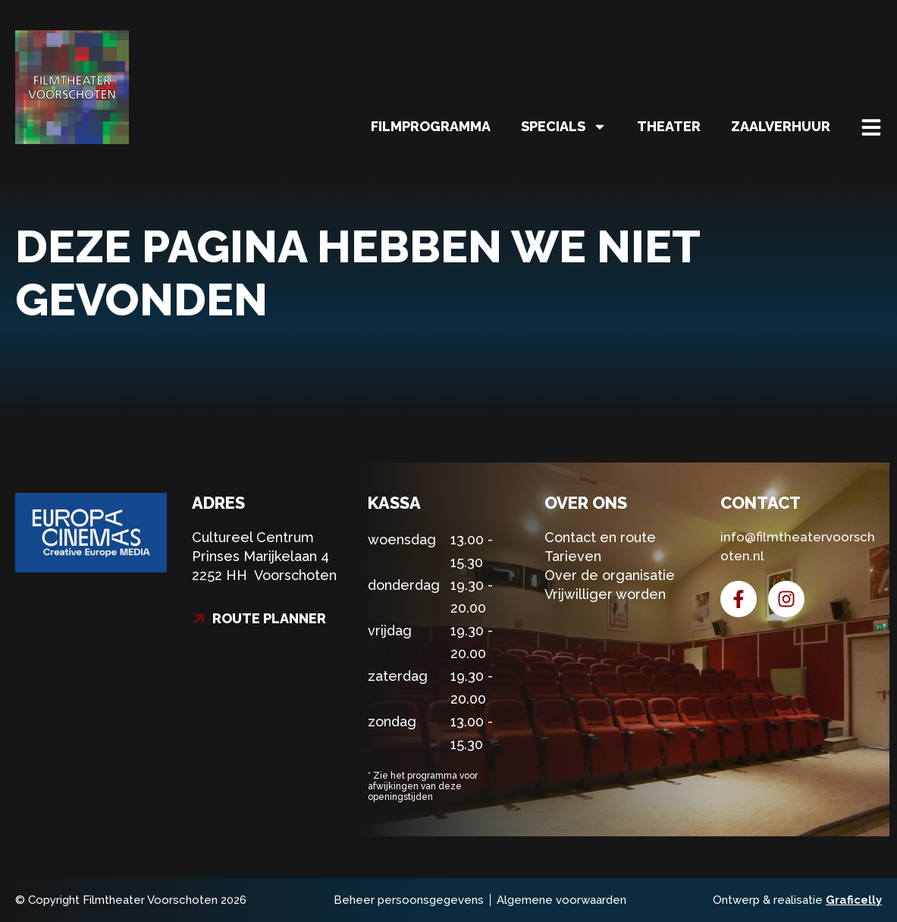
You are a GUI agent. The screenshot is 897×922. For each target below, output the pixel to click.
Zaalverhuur (780, 126)
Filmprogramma (431, 126)
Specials (564, 126)
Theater (669, 126)
